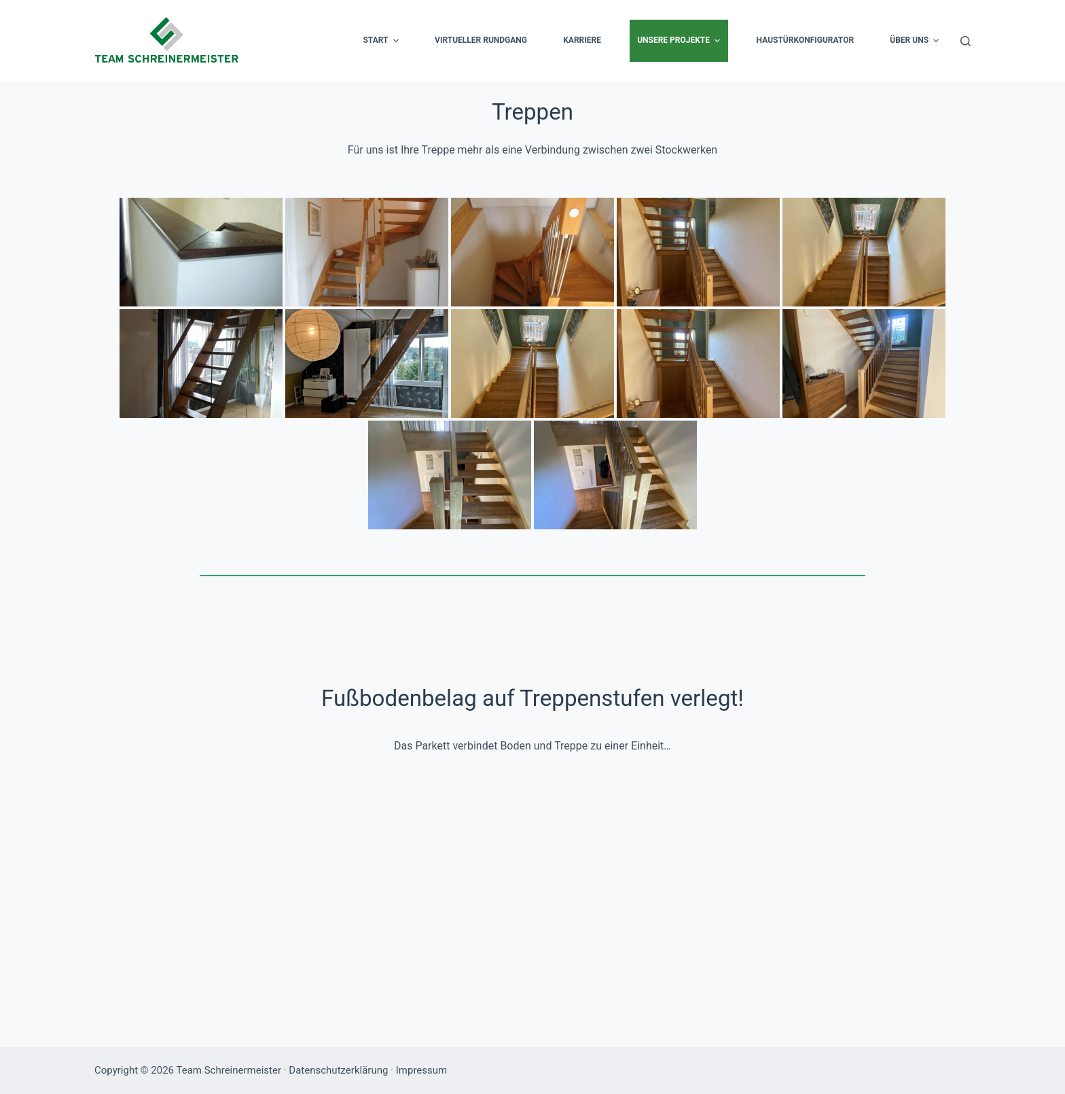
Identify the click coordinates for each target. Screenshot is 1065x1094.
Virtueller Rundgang (481, 40)
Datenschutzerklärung (338, 1070)
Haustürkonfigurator (805, 40)
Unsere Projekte (680, 41)
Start (382, 41)
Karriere (582, 40)
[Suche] (965, 41)
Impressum (421, 1070)
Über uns (916, 41)
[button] (396, 41)
